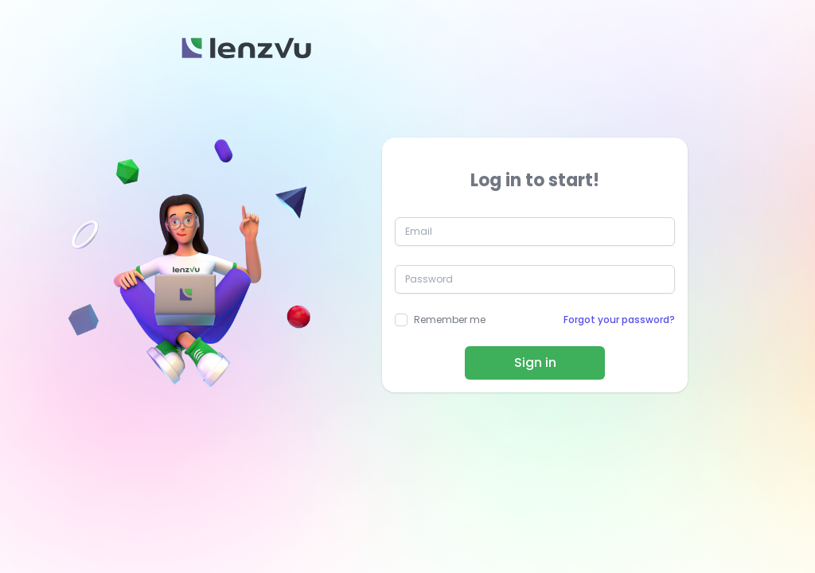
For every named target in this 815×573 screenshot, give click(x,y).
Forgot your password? (619, 319)
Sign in (535, 362)
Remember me (449, 319)
